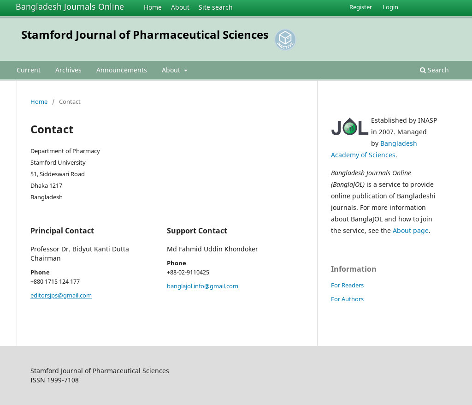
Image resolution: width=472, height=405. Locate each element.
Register (360, 7)
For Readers (347, 285)
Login (390, 7)
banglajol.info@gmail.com (202, 286)
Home (153, 7)
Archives (68, 70)
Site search (216, 7)
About (180, 7)
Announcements (121, 70)
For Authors (347, 299)
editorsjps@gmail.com (61, 295)
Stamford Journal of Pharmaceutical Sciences (145, 34)
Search (434, 70)
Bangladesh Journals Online (70, 6)
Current (29, 70)
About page (411, 230)
